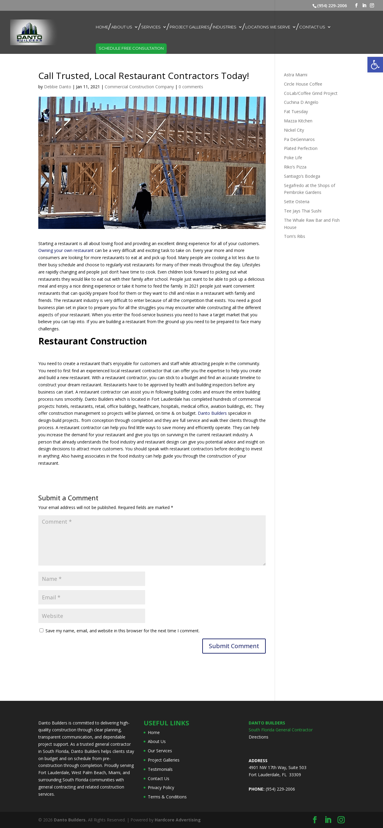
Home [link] (102, 27)
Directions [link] (258, 737)
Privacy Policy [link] (161, 787)
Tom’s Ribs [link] (294, 236)
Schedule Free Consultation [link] (131, 48)
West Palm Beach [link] (89, 772)
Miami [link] (114, 772)
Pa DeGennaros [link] (299, 139)
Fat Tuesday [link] (296, 111)
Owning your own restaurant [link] (66, 250)
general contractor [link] (113, 744)
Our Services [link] (160, 750)
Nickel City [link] (294, 130)
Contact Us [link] (312, 27)
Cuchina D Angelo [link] (301, 102)
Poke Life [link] (293, 157)
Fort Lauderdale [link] (53, 772)
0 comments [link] (191, 86)
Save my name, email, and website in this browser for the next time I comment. (122, 630)
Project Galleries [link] (190, 27)
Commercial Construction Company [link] (139, 86)
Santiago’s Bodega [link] (302, 176)
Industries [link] (224, 27)
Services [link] (151, 27)
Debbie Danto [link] (57, 86)
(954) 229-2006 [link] (332, 5)
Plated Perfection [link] (300, 148)
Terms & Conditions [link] (167, 797)
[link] (375, 64)
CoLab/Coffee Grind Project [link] (311, 93)
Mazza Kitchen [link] (298, 121)
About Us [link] (121, 27)
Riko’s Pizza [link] (295, 167)
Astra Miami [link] (295, 75)
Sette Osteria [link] (296, 201)
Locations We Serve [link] (267, 27)
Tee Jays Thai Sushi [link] (302, 211)
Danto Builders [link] (212, 413)
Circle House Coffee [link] (303, 84)
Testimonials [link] (160, 769)
